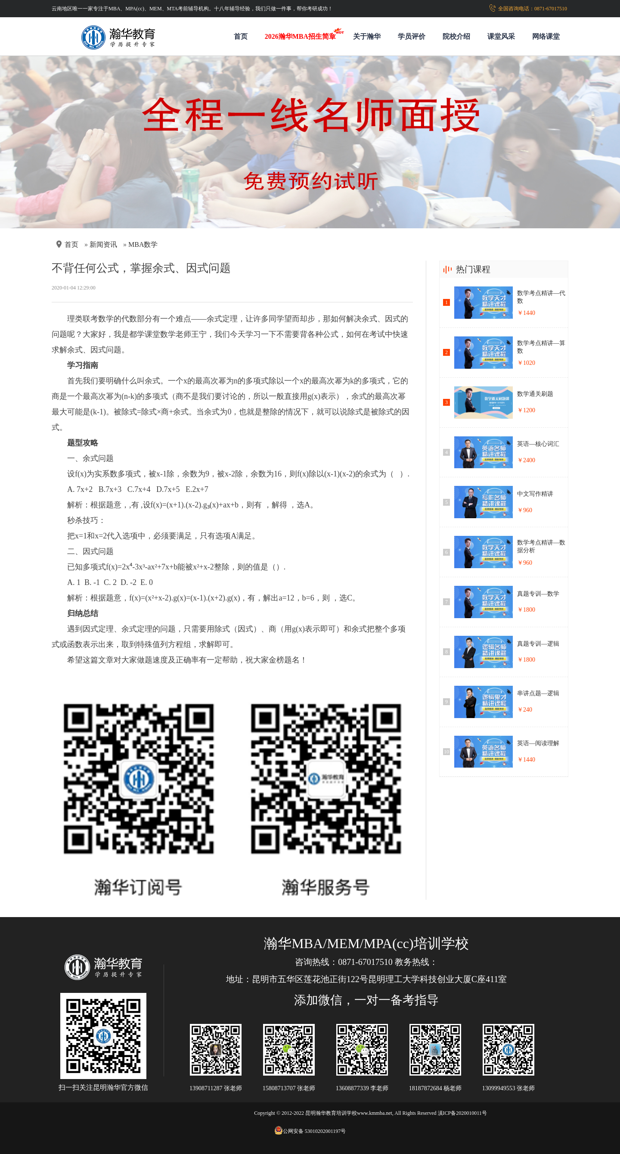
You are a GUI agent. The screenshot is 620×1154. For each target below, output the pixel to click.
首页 (241, 36)
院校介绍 (456, 36)
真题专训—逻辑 (538, 644)
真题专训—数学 (538, 594)
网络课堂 (546, 36)
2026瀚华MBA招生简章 (300, 36)
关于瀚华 (367, 36)
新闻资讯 (103, 244)
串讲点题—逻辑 (538, 693)
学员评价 (411, 36)
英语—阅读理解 (538, 743)
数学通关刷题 (535, 394)
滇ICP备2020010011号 (462, 1113)
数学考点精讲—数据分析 (541, 546)
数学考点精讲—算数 (541, 347)
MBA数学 (143, 244)
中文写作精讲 (535, 494)
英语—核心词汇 (538, 444)
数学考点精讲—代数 (541, 297)
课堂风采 (501, 36)
